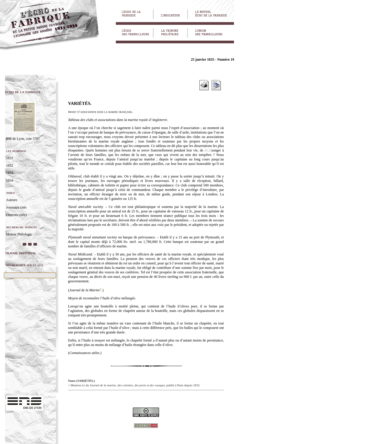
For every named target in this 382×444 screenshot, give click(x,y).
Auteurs (11, 200)
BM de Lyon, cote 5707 (23, 139)
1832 (9, 165)
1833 (9, 173)
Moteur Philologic (19, 234)
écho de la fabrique (23, 92)
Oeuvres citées (16, 215)
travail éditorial (20, 253)
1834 (9, 180)
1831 (9, 158)
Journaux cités (16, 207)
